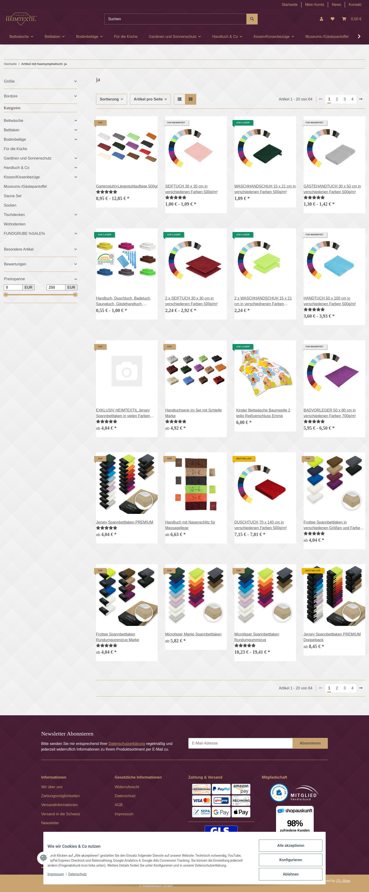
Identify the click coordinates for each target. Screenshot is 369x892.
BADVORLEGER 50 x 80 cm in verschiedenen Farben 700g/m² (330, 413)
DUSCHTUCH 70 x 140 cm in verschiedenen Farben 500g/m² (260, 525)
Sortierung (109, 99)
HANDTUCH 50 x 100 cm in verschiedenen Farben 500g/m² (330, 301)
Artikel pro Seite (148, 99)
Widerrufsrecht (127, 787)
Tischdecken (14, 215)
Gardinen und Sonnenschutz (28, 158)
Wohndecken (15, 224)
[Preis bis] (56, 287)
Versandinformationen (59, 805)
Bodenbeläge (15, 139)
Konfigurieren (287, 863)
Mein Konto (314, 5)
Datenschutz (81, 877)
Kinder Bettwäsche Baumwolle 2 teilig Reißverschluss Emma (263, 413)
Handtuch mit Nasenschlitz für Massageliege (190, 525)
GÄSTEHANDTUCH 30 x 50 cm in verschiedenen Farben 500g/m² (332, 189)
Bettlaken (12, 130)
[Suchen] (175, 19)
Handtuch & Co (16, 168)
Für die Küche (15, 149)
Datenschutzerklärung (126, 744)
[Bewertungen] (106, 192)
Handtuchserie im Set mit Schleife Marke (193, 413)
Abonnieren (310, 743)
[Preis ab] (13, 287)
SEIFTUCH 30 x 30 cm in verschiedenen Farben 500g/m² (191, 189)
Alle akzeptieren (287, 851)
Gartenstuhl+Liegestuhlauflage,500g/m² (127, 186)
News (336, 5)
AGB (119, 805)
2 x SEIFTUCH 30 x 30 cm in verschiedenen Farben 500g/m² (191, 301)
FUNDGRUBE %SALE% (24, 234)
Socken (10, 205)
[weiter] (360, 99)
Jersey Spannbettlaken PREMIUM (124, 522)
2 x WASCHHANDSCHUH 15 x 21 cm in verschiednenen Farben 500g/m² (263, 301)
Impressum (59, 877)
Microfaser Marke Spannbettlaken (193, 634)
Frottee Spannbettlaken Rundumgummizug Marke (117, 637)
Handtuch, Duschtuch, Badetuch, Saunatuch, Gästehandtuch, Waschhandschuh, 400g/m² (123, 301)
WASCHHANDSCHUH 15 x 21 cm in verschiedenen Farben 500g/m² (265, 189)
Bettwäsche (13, 121)
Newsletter (50, 823)
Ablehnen (287, 875)
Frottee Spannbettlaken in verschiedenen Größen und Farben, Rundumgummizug (333, 525)
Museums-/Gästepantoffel (25, 186)
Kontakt (355, 5)
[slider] (5, 294)
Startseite (290, 5)
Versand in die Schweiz (60, 814)
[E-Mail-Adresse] (240, 743)
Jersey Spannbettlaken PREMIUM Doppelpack (332, 637)
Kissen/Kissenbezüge (22, 177)
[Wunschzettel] (332, 19)
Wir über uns (52, 787)
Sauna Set (12, 196)
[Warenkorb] (351, 19)
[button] (321, 19)
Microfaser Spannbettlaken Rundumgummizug (256, 637)
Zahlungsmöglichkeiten (60, 796)
